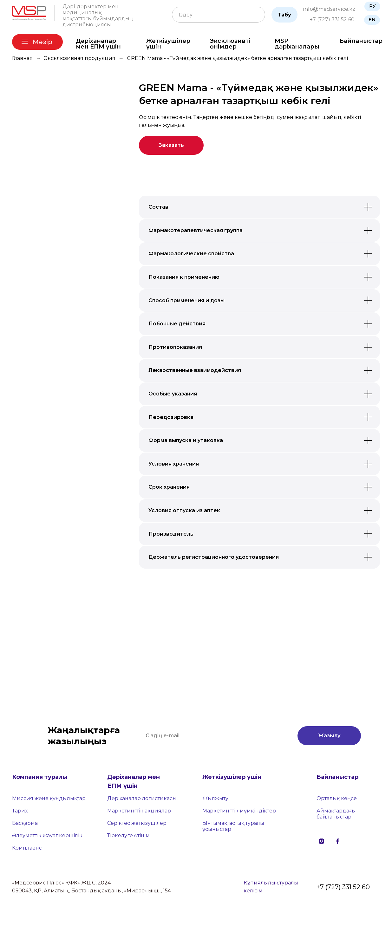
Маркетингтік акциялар (139, 811)
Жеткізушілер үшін (168, 43)
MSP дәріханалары (297, 43)
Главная (22, 58)
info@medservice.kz (329, 9)
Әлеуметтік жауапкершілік (47, 835)
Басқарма (25, 823)
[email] (215, 735)
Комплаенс (27, 848)
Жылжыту (215, 798)
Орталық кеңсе (337, 798)
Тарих (20, 811)
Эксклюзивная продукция (79, 58)
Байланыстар (361, 40)
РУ (372, 6)
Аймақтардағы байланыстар (336, 814)
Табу (284, 15)
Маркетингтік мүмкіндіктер (239, 811)
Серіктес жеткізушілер (137, 823)
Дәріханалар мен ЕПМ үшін (98, 43)
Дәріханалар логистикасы (142, 798)
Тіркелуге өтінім (128, 835)
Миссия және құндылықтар (49, 798)
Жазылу (329, 736)
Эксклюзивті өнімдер (230, 43)
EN (372, 20)
